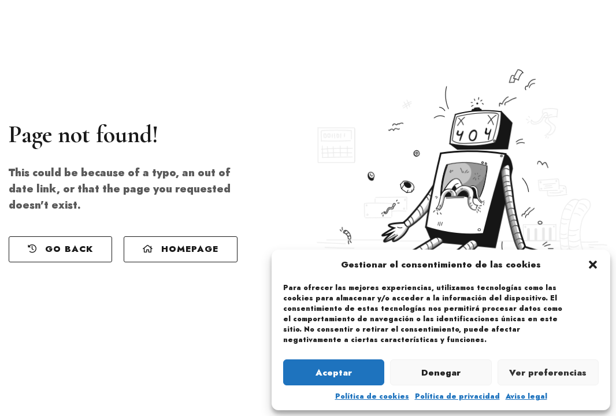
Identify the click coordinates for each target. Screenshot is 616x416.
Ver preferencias (548, 372)
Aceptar (334, 372)
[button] (593, 264)
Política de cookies (372, 396)
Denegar (441, 372)
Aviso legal (526, 396)
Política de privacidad (457, 396)
